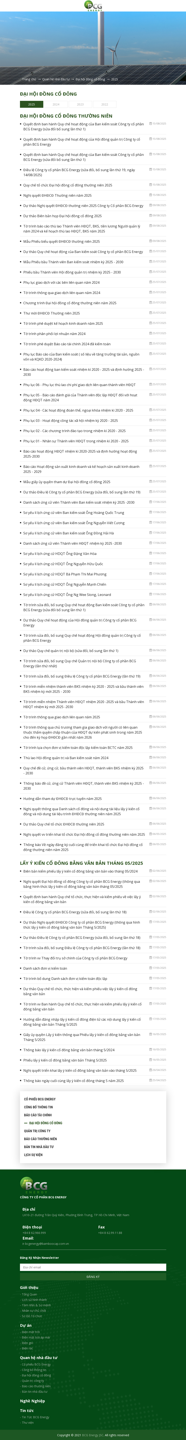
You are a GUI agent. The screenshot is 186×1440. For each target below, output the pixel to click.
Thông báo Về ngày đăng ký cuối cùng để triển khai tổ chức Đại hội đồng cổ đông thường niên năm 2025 (83, 847)
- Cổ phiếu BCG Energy (35, 1364)
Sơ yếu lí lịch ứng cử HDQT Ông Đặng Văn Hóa (59, 553)
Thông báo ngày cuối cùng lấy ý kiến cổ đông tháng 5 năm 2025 (73, 1080)
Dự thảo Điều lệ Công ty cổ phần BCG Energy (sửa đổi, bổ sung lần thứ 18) (81, 937)
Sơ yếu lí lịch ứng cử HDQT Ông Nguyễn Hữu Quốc (63, 563)
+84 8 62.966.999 (34, 1232)
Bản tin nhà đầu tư (39, 1147)
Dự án (26, 1325)
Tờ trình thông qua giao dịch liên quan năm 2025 (61, 716)
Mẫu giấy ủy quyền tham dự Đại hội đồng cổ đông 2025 (66, 481)
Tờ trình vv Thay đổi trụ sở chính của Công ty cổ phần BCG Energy (75, 957)
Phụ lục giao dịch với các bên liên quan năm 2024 (61, 282)
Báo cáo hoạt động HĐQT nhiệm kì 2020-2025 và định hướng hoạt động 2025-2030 (80, 453)
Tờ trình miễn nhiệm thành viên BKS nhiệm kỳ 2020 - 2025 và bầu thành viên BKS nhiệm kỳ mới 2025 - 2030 (83, 688)
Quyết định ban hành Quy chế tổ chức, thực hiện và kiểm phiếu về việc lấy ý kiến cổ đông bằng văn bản (82, 899)
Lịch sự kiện (33, 1154)
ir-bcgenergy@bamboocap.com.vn (45, 1243)
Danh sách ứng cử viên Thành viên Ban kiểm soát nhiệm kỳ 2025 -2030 (79, 502)
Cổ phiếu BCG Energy (40, 1099)
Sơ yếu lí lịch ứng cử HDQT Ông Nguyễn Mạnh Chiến (64, 584)
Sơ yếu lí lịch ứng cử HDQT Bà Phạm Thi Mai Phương (65, 573)
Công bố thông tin (38, 1107)
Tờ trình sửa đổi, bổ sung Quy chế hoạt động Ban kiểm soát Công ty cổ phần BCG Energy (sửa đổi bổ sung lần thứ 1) (83, 607)
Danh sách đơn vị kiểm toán (45, 968)
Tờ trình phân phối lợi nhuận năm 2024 (54, 333)
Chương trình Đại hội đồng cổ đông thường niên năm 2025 (69, 302)
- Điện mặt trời (30, 1331)
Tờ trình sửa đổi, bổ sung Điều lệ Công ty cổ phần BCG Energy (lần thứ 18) (81, 947)
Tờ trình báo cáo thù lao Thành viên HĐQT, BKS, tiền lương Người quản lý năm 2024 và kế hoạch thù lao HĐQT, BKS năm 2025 (81, 228)
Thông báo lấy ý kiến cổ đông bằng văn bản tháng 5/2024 (68, 1049)
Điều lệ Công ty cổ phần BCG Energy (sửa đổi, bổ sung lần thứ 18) (75, 911)
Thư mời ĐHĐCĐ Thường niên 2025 (51, 313)
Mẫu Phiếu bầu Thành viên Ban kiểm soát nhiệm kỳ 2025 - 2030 (73, 261)
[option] (32, 104)
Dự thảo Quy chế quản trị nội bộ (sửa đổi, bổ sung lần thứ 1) (70, 650)
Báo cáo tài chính (38, 1115)
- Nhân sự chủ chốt (33, 1310)
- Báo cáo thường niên (35, 1386)
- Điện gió (26, 1342)
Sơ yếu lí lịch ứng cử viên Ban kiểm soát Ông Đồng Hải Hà (68, 532)
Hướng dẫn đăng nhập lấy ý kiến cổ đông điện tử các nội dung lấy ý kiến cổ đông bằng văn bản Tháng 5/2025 (82, 1021)
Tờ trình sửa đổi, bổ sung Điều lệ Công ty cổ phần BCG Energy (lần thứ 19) (81, 676)
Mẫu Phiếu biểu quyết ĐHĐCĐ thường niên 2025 (61, 241)
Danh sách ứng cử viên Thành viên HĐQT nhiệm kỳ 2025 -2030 (72, 543)
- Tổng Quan (28, 1294)
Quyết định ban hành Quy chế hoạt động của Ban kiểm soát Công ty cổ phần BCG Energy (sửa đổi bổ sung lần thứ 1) (83, 126)
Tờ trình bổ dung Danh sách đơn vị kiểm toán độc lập (65, 978)
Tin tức (27, 1410)
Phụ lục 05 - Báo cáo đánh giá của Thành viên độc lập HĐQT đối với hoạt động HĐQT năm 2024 (80, 397)
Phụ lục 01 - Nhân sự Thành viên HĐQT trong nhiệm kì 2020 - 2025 (76, 440)
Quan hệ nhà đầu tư (39, 1357)
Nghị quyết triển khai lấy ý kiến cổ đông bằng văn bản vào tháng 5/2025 (80, 1070)
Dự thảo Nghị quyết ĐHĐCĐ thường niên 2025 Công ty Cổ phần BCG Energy (83, 205)
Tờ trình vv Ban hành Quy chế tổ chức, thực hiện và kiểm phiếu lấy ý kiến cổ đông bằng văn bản (82, 1006)
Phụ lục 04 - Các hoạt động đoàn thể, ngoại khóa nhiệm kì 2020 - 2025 (78, 410)
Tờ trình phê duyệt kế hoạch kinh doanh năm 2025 (63, 323)
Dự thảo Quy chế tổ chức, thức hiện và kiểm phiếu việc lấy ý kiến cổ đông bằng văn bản (80, 991)
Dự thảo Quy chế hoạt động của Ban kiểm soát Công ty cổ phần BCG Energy (83, 251)
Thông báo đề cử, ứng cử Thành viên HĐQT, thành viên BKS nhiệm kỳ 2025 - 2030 (83, 785)
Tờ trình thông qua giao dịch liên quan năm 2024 (61, 292)
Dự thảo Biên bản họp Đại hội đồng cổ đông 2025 (62, 215)
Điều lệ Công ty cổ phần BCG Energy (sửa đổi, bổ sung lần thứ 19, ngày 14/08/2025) (79, 172)
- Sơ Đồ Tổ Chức (31, 1316)
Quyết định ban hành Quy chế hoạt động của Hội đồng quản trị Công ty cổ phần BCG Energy (81, 141)
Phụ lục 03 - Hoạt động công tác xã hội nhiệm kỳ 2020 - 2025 (70, 420)
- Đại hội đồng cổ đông (35, 1375)
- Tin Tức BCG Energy (34, 1417)
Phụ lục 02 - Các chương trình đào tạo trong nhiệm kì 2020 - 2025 (74, 430)
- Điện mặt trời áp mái (35, 1337)
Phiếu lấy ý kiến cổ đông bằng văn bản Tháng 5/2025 (65, 1060)
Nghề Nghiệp (32, 1400)
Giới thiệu (29, 1287)
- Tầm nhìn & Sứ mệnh (35, 1305)
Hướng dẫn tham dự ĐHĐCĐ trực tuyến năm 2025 (62, 798)
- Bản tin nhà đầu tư (33, 1391)
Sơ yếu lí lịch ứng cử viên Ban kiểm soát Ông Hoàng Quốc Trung (73, 512)
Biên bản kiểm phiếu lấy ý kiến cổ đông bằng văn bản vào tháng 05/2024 (80, 871)
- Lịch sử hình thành (33, 1299)
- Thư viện (27, 1422)
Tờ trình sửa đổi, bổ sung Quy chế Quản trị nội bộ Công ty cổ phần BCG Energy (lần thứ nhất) (79, 663)
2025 (31, 104)
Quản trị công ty (37, 1131)
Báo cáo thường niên (40, 1139)
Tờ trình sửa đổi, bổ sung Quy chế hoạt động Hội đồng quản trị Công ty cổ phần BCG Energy (82, 637)
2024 (56, 104)
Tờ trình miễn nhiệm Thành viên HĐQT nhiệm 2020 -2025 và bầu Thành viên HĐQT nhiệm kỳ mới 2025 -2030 (83, 704)
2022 (104, 104)
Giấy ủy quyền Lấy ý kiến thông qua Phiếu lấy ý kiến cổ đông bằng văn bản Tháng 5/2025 (81, 1037)
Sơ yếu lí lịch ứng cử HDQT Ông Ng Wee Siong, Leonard (67, 594)
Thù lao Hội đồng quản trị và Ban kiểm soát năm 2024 (65, 757)
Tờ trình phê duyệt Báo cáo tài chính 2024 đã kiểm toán (67, 343)
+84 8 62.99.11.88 (110, 1232)
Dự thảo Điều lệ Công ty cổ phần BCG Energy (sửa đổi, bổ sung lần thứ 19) (81, 491)
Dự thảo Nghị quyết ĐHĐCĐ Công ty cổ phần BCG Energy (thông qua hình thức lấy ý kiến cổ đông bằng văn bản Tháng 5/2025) (81, 924)
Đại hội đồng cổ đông (45, 1123)
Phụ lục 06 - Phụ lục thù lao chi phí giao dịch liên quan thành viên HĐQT (79, 384)
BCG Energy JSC (92, 1435)
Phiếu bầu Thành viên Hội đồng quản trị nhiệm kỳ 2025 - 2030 (72, 272)
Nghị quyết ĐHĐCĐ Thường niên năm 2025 (57, 195)
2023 (80, 104)
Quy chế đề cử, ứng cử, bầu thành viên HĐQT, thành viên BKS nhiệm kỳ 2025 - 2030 (83, 770)
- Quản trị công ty (32, 1380)
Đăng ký (93, 1276)
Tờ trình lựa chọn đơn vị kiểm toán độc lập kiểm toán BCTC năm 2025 (78, 747)
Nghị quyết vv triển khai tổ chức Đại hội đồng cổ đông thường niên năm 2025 (84, 834)
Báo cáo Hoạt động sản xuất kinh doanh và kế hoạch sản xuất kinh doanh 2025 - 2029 (81, 469)
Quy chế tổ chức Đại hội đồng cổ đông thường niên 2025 (67, 184)
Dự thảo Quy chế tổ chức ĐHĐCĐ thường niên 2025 (63, 823)
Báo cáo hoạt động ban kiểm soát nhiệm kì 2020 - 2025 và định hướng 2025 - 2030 (83, 371)
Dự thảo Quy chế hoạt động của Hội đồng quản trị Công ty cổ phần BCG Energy (79, 622)
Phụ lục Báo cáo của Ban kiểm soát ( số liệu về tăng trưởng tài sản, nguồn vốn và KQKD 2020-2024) (81, 356)
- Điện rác (26, 1348)
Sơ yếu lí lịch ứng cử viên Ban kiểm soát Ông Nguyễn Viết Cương (74, 522)
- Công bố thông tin (33, 1369)
